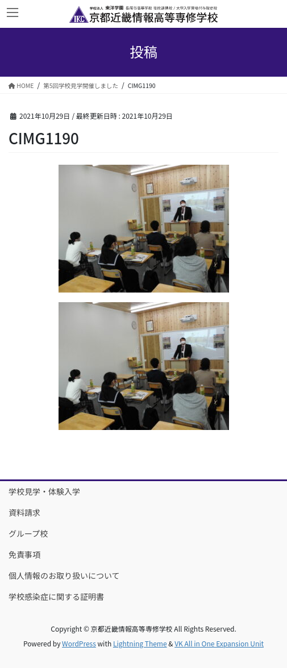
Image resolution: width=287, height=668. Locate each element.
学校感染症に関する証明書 (56, 596)
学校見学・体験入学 (44, 491)
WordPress (79, 643)
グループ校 (28, 533)
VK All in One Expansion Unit (219, 643)
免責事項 (24, 554)
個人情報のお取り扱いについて (64, 575)
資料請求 (24, 512)
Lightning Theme (140, 643)
